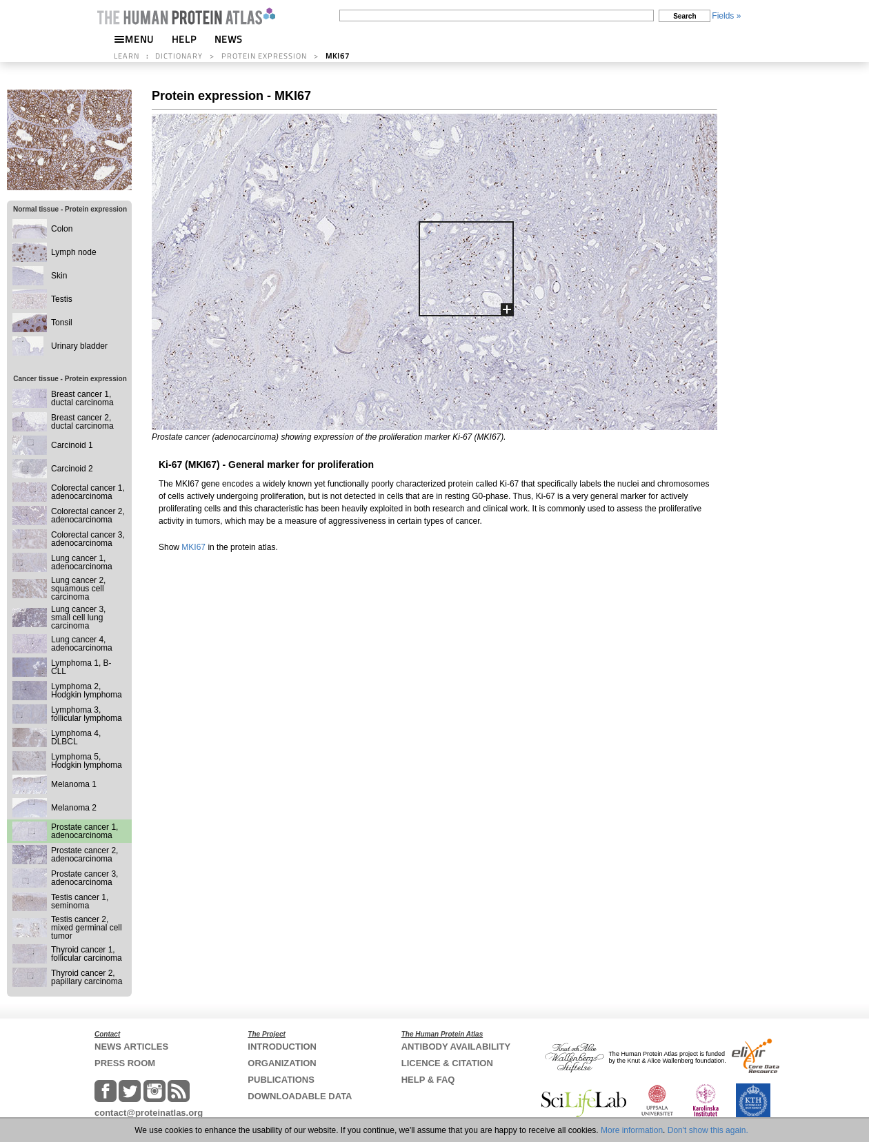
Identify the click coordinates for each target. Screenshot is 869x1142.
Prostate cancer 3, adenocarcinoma (84, 878)
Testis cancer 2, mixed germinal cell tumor (86, 928)
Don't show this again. (708, 1130)
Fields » (726, 16)
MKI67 (193, 547)
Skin (59, 276)
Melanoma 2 (74, 808)
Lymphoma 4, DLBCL (76, 737)
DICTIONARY (179, 55)
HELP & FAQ (428, 1079)
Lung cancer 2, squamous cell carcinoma (78, 588)
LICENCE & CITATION (447, 1063)
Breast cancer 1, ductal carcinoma (82, 398)
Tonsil (61, 322)
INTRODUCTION (282, 1046)
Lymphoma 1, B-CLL (81, 667)
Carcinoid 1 (72, 445)
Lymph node (74, 252)
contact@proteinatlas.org (148, 1113)
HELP (184, 39)
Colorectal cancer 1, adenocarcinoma (88, 492)
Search (684, 16)
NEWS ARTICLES (131, 1046)
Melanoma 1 (74, 784)
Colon (61, 229)
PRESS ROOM (124, 1063)
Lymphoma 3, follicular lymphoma (86, 714)
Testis (61, 299)
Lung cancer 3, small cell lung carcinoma (78, 617)
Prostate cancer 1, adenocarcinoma (84, 831)
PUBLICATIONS (281, 1079)
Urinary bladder (79, 346)
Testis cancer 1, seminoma (79, 901)
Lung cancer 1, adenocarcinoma (81, 562)
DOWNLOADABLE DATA (300, 1096)
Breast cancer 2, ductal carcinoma (82, 422)
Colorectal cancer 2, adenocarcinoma (88, 515)
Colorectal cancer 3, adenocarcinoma (88, 539)
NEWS (228, 39)
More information (632, 1130)
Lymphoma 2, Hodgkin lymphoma (86, 691)
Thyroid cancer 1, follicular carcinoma (86, 954)
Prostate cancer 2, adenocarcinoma (84, 855)
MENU (134, 39)
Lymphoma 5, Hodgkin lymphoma (86, 761)
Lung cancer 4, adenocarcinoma (81, 644)
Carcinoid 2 (72, 468)
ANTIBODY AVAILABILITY (455, 1046)
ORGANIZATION (282, 1063)
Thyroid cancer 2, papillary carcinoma (86, 977)
